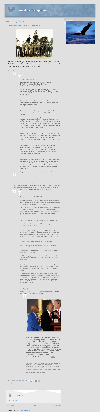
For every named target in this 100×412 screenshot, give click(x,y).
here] (53, 357)
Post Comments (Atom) (24, 410)
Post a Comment (12, 400)
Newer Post (10, 405)
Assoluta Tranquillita (33, 10)
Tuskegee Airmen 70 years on (23, 383)
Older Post (57, 405)
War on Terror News (19, 71)
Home (34, 405)
